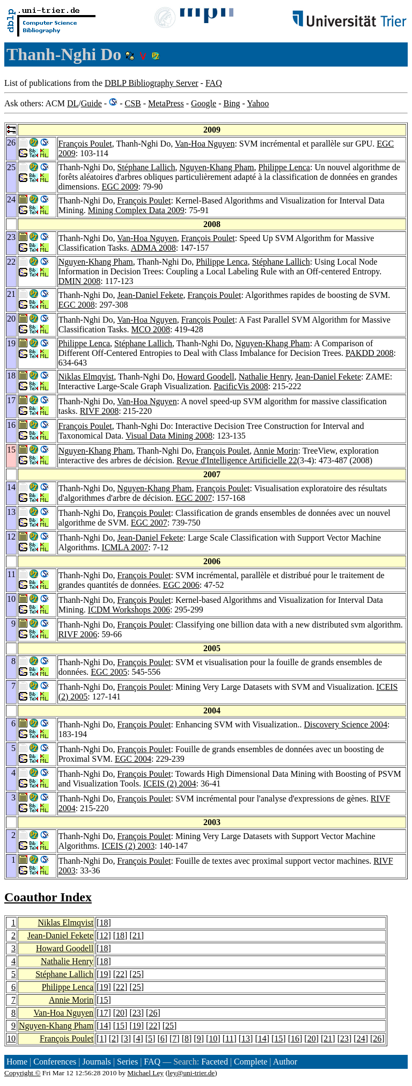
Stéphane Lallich (146, 167)
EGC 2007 (193, 497)
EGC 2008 (76, 304)
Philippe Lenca (284, 167)
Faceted (214, 1061)
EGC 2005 (109, 671)
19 (103, 974)
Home (16, 1061)
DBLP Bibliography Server (151, 83)
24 (361, 1038)
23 (137, 1012)
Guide (91, 103)
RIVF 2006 (77, 634)
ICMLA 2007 (125, 547)
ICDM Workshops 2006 (129, 609)
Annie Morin (275, 450)
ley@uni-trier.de (191, 1073)
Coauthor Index (48, 897)
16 (295, 1038)
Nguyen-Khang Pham (216, 167)
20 (120, 1012)
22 (120, 974)
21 (137, 935)
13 (245, 1038)
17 (103, 1012)
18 (103, 922)
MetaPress (166, 103)
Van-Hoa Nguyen (205, 143)
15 (103, 999)
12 (103, 935)
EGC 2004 (133, 758)
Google (203, 103)
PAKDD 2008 (369, 353)
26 (153, 1012)
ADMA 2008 (153, 247)
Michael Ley (145, 1073)
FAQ (213, 83)
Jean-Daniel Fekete (150, 295)
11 (229, 1038)
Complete (250, 1061)
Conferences (54, 1061)
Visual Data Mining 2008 (169, 435)
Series (127, 1061)
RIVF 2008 (99, 411)
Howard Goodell (205, 376)
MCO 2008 (150, 329)
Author (285, 1061)
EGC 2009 (120, 186)
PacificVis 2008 (241, 386)
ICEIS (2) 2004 (169, 783)
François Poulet (85, 143)
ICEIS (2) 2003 (128, 845)
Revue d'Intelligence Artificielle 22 (236, 460)
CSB (132, 103)
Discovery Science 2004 (346, 724)
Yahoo (258, 103)
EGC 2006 (181, 584)
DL (72, 103)
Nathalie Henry (265, 376)
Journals (96, 1061)
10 (11, 1038)
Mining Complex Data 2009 (136, 210)
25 (137, 974)
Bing (231, 103)
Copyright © (22, 1073)
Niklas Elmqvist (86, 376)
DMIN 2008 (79, 281)
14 (103, 1025)
